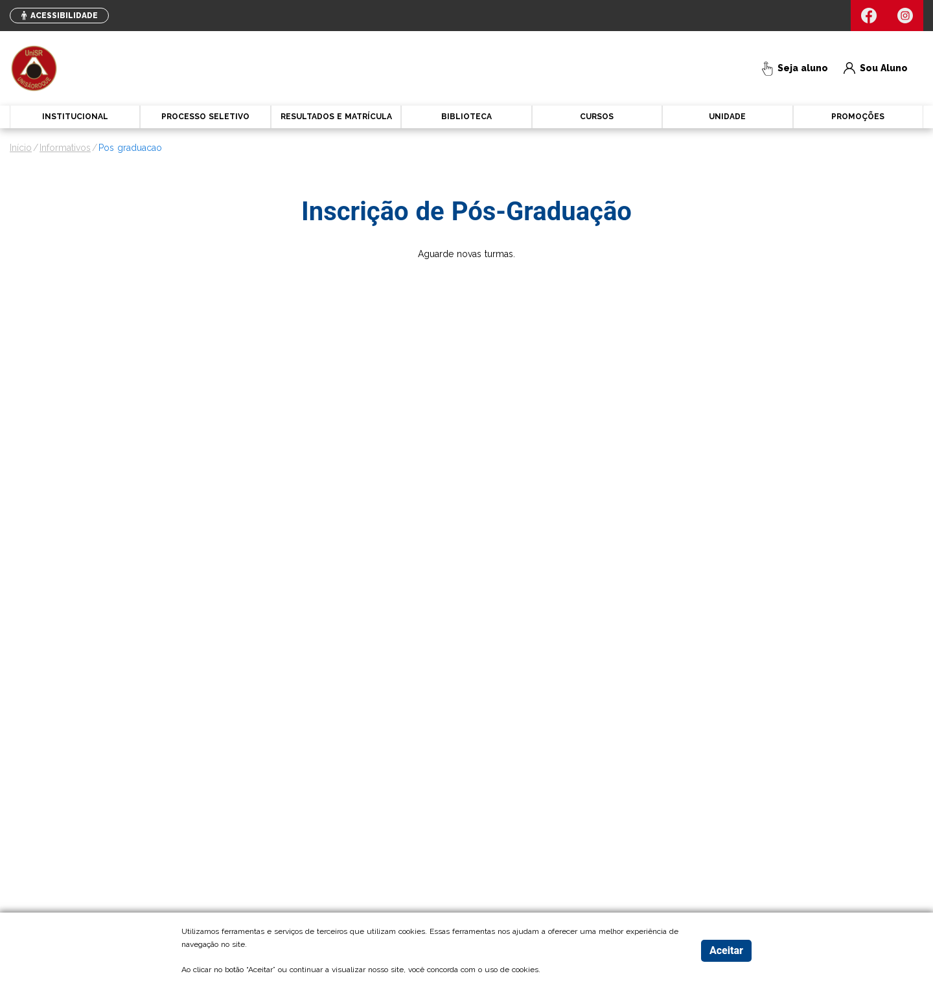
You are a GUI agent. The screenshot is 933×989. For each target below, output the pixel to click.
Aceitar (726, 950)
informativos (65, 147)
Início (21, 147)
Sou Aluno (876, 68)
